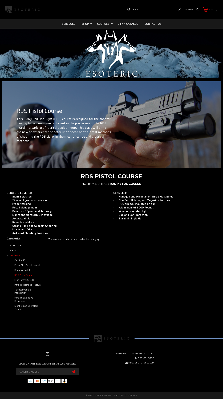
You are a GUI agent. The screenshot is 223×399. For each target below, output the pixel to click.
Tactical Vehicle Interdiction (22, 291)
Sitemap (132, 395)
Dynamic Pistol (22, 270)
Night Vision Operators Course (26, 307)
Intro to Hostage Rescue (27, 285)
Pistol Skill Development (27, 265)
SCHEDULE (68, 24)
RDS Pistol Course (23, 275)
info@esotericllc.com (141, 363)
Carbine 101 (20, 260)
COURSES (105, 24)
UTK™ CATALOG (128, 24)
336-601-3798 (146, 358)
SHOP (87, 24)
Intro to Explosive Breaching (23, 299)
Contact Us (153, 24)
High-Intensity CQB (24, 280)
